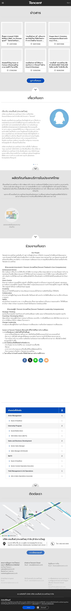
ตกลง (28, 607)
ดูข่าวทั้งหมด (35, 80)
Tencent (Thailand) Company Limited (35, 2)
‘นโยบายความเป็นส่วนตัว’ (47, 604)
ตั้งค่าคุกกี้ (43, 607)
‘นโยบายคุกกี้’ (35, 604)
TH (68, 3)
